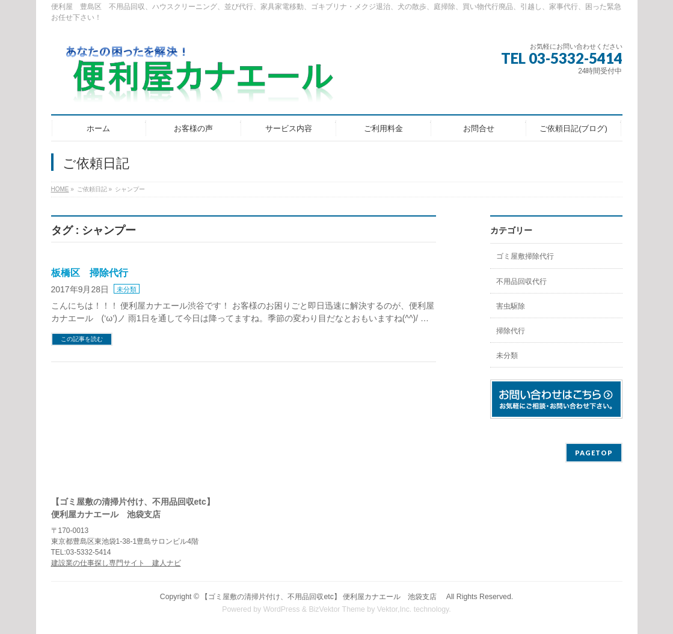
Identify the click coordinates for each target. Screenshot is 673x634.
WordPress (281, 609)
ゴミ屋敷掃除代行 (525, 256)
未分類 (127, 289)
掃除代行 (510, 331)
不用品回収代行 (521, 281)
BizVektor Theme (337, 609)
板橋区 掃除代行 (89, 273)
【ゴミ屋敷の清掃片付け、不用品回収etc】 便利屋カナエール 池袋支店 (322, 596)
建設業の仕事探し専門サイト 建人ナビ (116, 563)
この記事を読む (82, 339)
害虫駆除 (510, 306)
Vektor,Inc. (394, 609)
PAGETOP (594, 453)
